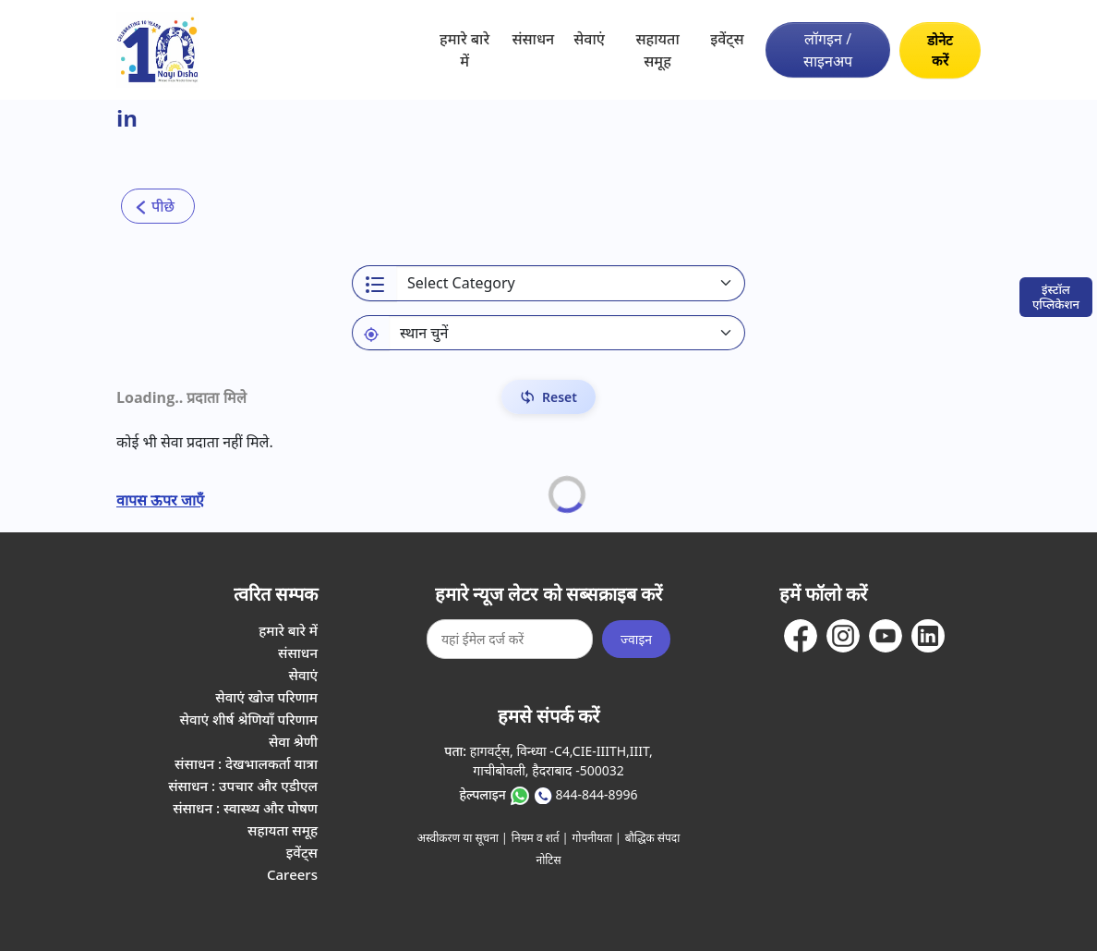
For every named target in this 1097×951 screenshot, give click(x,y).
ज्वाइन (636, 639)
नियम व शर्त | (540, 838)
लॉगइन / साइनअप (827, 50)
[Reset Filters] (548, 397)
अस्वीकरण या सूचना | (462, 838)
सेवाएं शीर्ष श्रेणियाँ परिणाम (249, 719)
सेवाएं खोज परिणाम (266, 697)
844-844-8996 (596, 794)
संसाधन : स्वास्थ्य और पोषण (245, 808)
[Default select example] (567, 332)
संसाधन (533, 39)
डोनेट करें (940, 50)
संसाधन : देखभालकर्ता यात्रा (246, 763)
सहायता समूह (657, 50)
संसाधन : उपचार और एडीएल (243, 785)
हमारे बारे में (464, 50)
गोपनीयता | (597, 838)
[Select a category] (570, 283)
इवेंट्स (726, 39)
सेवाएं (589, 39)
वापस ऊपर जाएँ (160, 500)
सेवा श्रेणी (293, 741)
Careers (292, 874)
